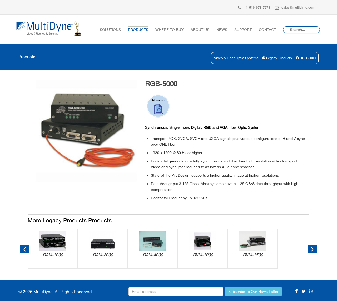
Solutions (110, 29)
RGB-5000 (308, 58)
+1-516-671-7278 (254, 7)
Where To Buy (169, 29)
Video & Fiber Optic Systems (236, 58)
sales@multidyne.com (295, 7)
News (221, 29)
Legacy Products (279, 58)
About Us (200, 29)
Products (138, 29)
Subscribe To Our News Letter (253, 291)
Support (243, 29)
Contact (267, 29)
